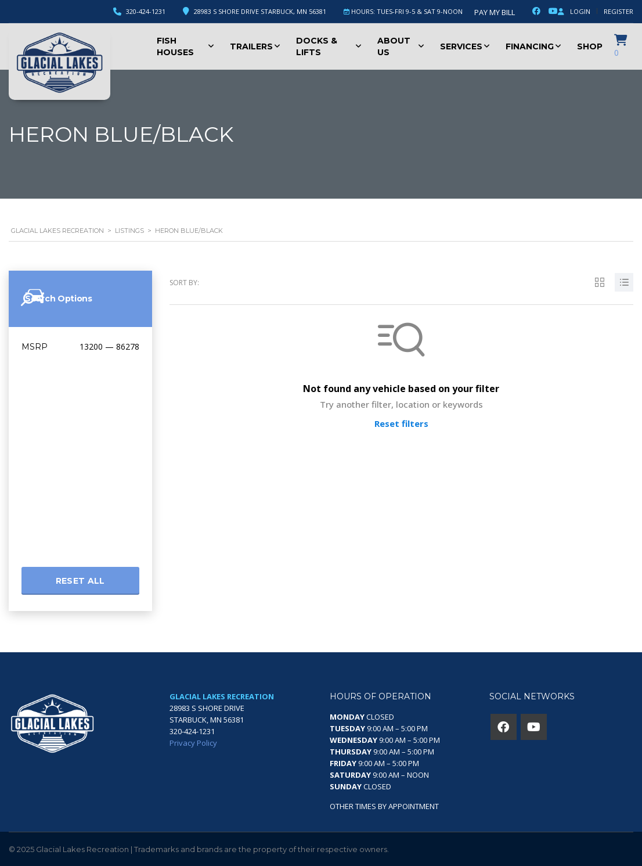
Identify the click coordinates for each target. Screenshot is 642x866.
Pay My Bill (494, 12)
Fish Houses (175, 46)
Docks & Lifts (316, 46)
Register (618, 11)
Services (461, 46)
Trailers (251, 46)
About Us (393, 46)
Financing (530, 46)
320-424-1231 (145, 11)
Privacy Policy (193, 743)
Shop (590, 46)
